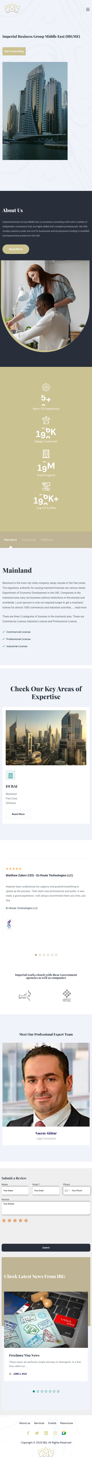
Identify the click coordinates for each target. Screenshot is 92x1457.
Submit (46, 1247)
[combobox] (67, 1191)
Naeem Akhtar (46, 1133)
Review (5, 1199)
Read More (18, 814)
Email (36, 1184)
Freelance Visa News (24, 1355)
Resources (66, 1423)
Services (39, 1423)
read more (80, 607)
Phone (66, 1184)
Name (5, 1184)
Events (52, 1423)
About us (24, 1423)
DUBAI (11, 786)
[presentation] (26, 1238)
